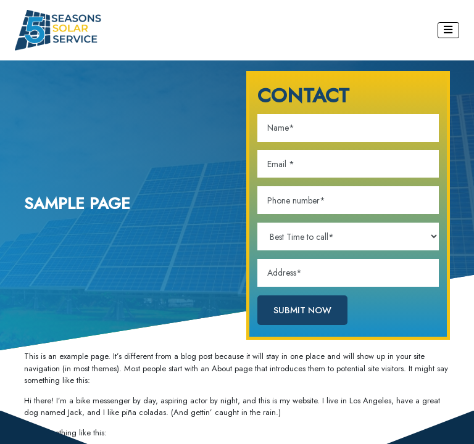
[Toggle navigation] (449, 30)
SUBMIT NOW (302, 309)
